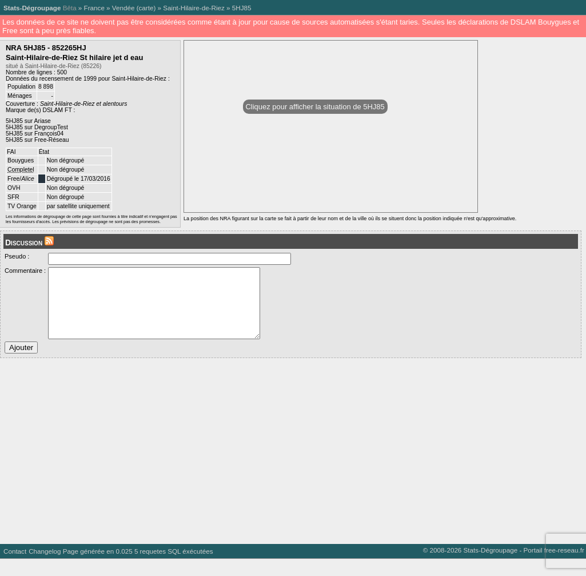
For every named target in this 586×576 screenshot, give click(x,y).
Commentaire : (25, 270)
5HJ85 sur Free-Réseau (37, 140)
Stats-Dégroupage (32, 7)
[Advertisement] (290, 464)
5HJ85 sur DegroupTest (37, 127)
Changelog (45, 568)
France (94, 7)
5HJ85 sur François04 (34, 133)
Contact (14, 568)
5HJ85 (242, 7)
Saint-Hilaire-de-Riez (194, 7)
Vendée (123, 7)
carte (146, 7)
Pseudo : (17, 256)
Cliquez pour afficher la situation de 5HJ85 (315, 106)
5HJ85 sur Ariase (28, 121)
